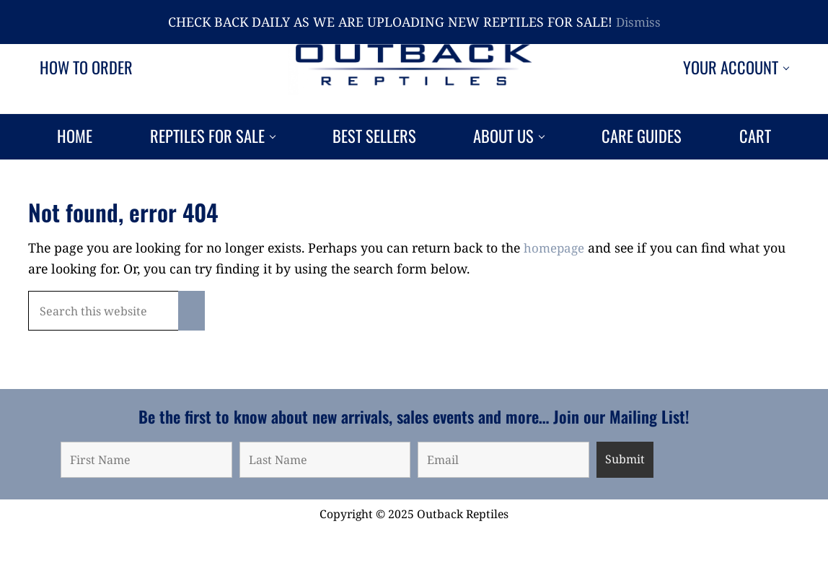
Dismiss (638, 21)
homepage (555, 285)
